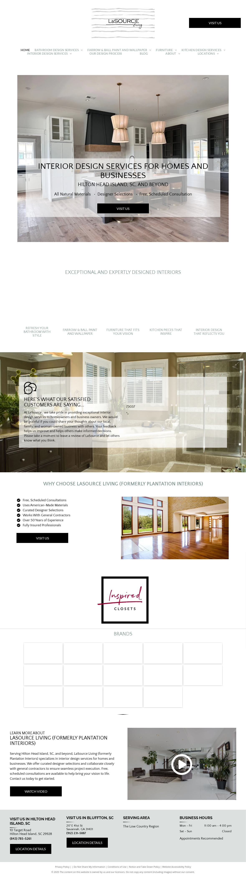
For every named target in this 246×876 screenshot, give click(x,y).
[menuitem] (25, 50)
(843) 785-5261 (20, 839)
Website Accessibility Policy (176, 866)
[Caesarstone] (122, 675)
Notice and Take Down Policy (144, 866)
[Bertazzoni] (83, 675)
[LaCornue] (83, 653)
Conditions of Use (117, 866)
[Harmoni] (122, 697)
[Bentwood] (83, 697)
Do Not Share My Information (89, 866)
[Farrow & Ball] (163, 697)
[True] (202, 653)
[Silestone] (43, 697)
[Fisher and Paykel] (122, 653)
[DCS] (163, 653)
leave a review (70, 436)
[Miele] (43, 653)
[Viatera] (202, 675)
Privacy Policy (62, 866)
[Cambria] (163, 675)
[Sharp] (43, 675)
